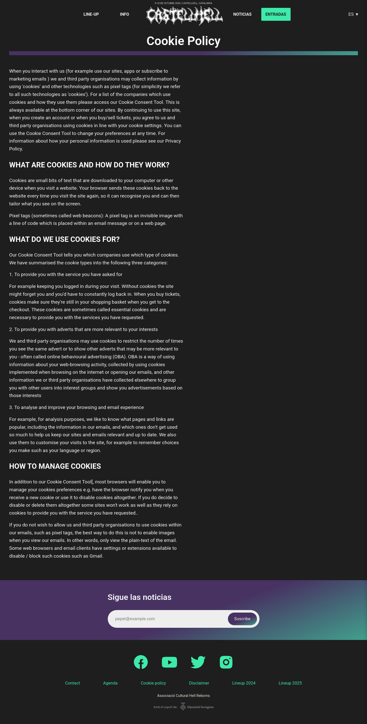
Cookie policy (153, 683)
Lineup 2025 (290, 683)
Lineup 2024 (243, 683)
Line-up (91, 14)
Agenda (110, 683)
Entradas (276, 14)
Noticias (242, 14)
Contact (72, 683)
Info (124, 14)
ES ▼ (353, 14)
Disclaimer (199, 683)
